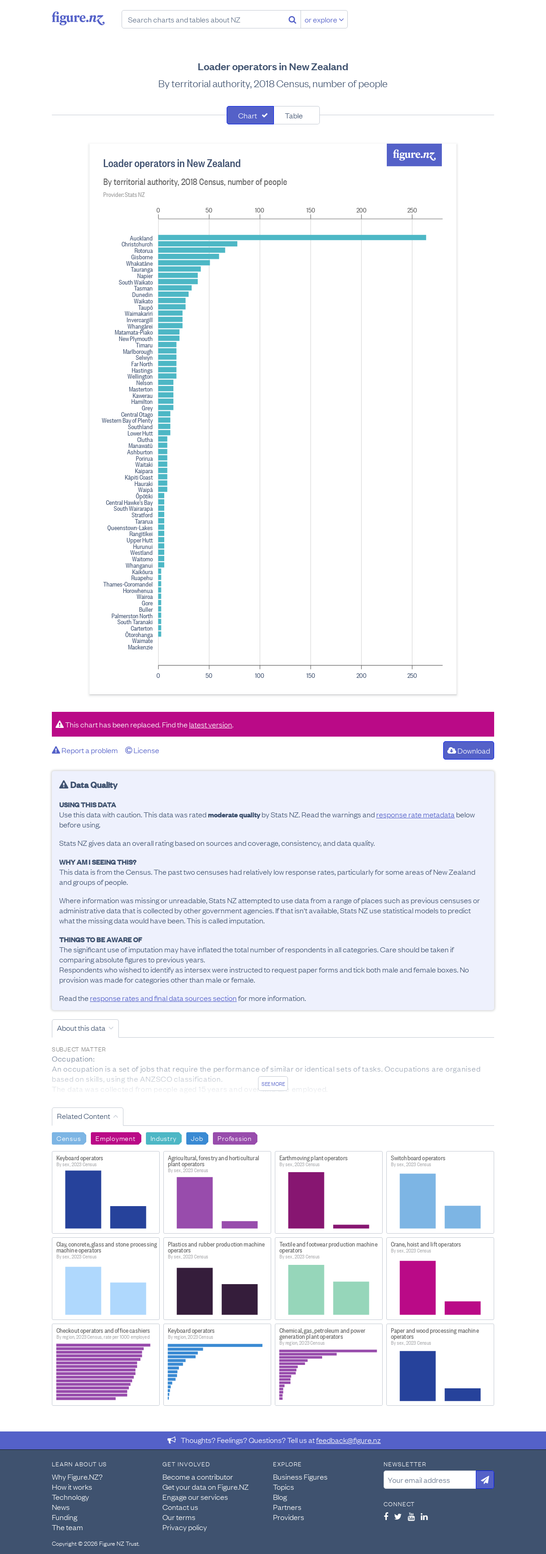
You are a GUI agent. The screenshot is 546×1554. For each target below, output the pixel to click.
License (142, 750)
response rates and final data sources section (163, 998)
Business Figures (300, 1476)
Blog (280, 1497)
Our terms (178, 1517)
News (61, 1507)
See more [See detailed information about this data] (273, 1083)
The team (67, 1527)
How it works (72, 1486)
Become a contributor (197, 1476)
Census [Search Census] (68, 1138)
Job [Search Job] (197, 1138)
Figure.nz (78, 18)
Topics (283, 1486)
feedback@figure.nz (348, 1440)
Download (468, 750)
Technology (70, 1497)
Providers (288, 1517)
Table (294, 115)
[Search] (292, 19)
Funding (64, 1517)
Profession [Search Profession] (234, 1138)
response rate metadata (415, 814)
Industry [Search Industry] (163, 1138)
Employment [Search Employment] (115, 1138)
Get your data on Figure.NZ (205, 1486)
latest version (210, 724)
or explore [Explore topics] (324, 19)
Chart (247, 115)
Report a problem (85, 750)
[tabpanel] (273, 419)
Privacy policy (184, 1527)
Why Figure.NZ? (77, 1476)
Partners (287, 1507)
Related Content (83, 1116)
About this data (81, 1028)
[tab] (250, 115)
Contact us (180, 1507)
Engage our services (195, 1497)
